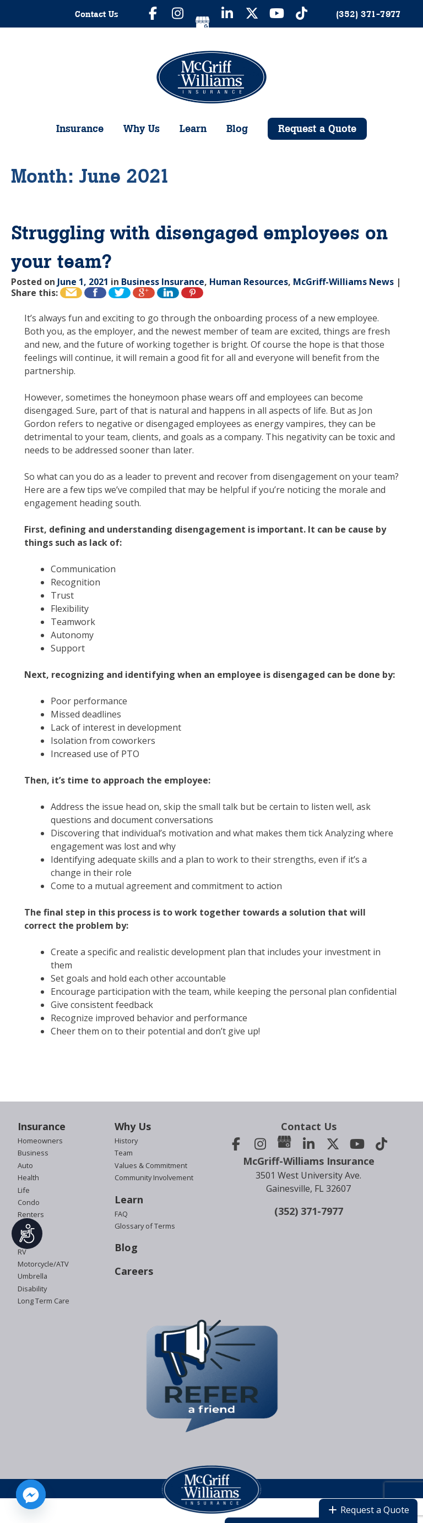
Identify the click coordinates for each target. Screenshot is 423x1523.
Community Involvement (154, 1177)
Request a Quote (317, 128)
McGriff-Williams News (343, 282)
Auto (25, 1165)
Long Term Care (43, 1301)
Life (24, 1190)
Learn (193, 128)
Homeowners (40, 1141)
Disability (32, 1289)
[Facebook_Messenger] (31, 1494)
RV (22, 1252)
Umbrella (32, 1276)
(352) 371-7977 (308, 1211)
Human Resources (248, 282)
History (126, 1141)
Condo (29, 1202)
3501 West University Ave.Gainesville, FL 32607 (308, 1182)
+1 (144, 292)
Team (124, 1153)
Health (28, 1177)
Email (71, 292)
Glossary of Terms (145, 1226)
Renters (31, 1214)
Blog (237, 128)
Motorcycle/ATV (43, 1264)
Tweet (120, 292)
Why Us (141, 128)
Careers (134, 1271)
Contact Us (96, 13)
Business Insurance (162, 282)
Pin (192, 292)
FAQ (121, 1214)
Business (33, 1153)
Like (95, 292)
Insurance (80, 128)
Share (168, 292)
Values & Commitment (151, 1165)
